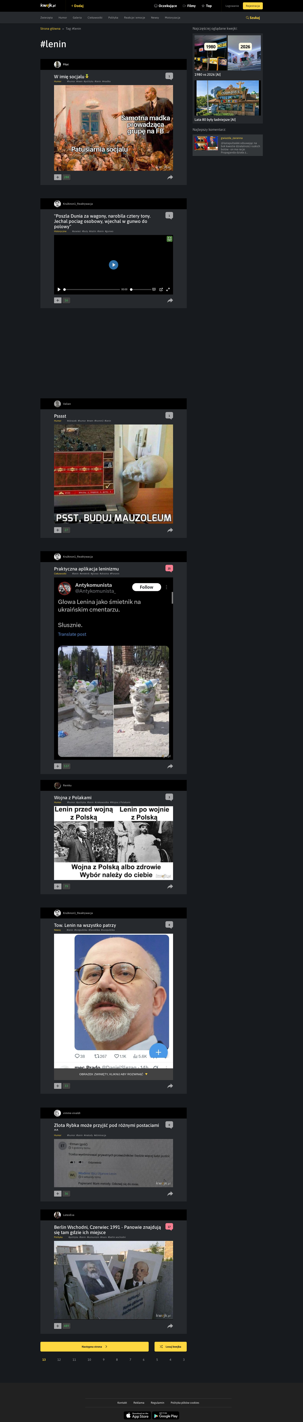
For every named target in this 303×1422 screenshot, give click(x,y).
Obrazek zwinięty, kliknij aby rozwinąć (111, 1074)
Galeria (77, 17)
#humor (71, 81)
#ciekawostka (102, 802)
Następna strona (94, 1347)
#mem (79, 81)
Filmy (191, 6)
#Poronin (114, 573)
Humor (63, 17)
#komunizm (93, 1237)
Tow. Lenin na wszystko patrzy (85, 925)
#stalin (92, 231)
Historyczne (60, 231)
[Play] (59, 289)
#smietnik (85, 573)
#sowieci (76, 231)
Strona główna (50, 28)
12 (59, 1359)
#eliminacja (100, 1135)
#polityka (88, 81)
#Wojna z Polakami (120, 802)
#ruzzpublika (108, 930)
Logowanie (232, 5)
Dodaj (79, 6)
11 (74, 1359)
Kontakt (122, 1402)
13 (44, 1359)
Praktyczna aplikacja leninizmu (86, 568)
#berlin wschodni (117, 1237)
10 (89, 1359)
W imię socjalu (71, 76)
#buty (85, 231)
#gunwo (109, 231)
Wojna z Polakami (73, 797)
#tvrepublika (80, 930)
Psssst (60, 416)
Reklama (138, 1402)
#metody (88, 1135)
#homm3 (98, 420)
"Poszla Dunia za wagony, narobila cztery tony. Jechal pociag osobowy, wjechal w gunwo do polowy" (102, 221)
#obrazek (72, 420)
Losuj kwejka (170, 1347)
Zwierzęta (46, 17)
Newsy (155, 17)
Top (209, 6)
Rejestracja (253, 5)
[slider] (91, 289)
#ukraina (104, 573)
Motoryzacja (172, 17)
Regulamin (157, 1402)
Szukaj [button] (255, 18)
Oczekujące (168, 6)
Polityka (113, 17)
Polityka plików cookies (185, 1402)
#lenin (98, 81)
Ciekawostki (95, 17)
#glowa (95, 573)
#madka (106, 81)
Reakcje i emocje (134, 17)
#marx (103, 1237)
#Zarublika (94, 930)
